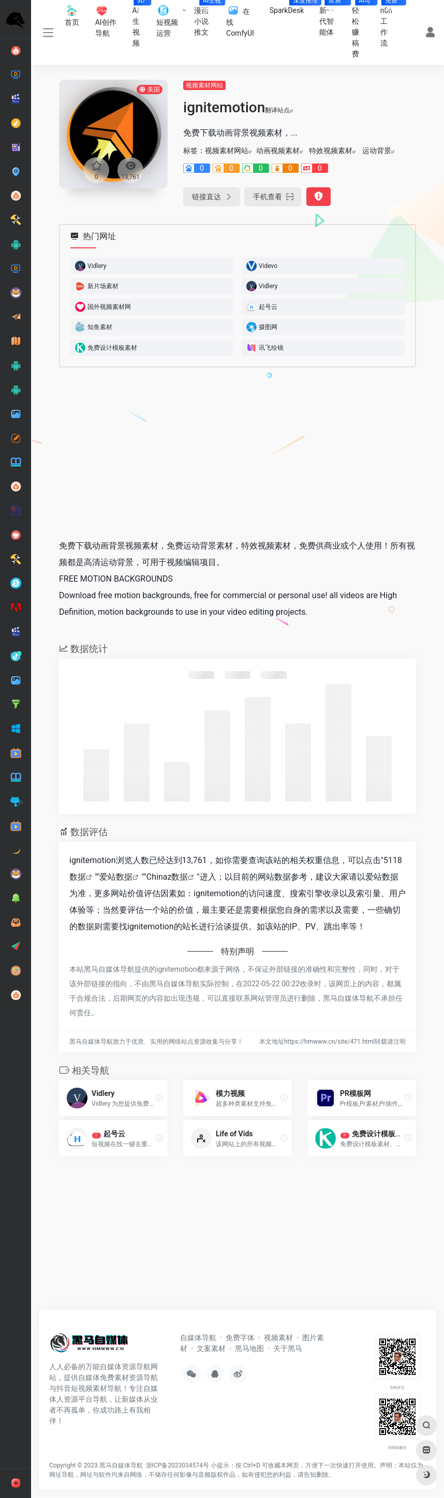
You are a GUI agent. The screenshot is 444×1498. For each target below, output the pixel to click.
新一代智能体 (331, 18)
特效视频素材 (330, 150)
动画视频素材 (278, 150)
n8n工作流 (390, 23)
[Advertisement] (224, 452)
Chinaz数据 (167, 877)
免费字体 (240, 1337)
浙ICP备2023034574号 (177, 1465)
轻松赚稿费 (362, 29)
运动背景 (376, 150)
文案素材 (211, 1348)
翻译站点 (279, 110)
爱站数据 (115, 877)
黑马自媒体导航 (121, 1465)
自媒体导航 (198, 1337)
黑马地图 (249, 1348)
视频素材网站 (204, 85)
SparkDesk (291, 7)
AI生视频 (140, 23)
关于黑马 (287, 1348)
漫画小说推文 (206, 18)
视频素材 (278, 1337)
